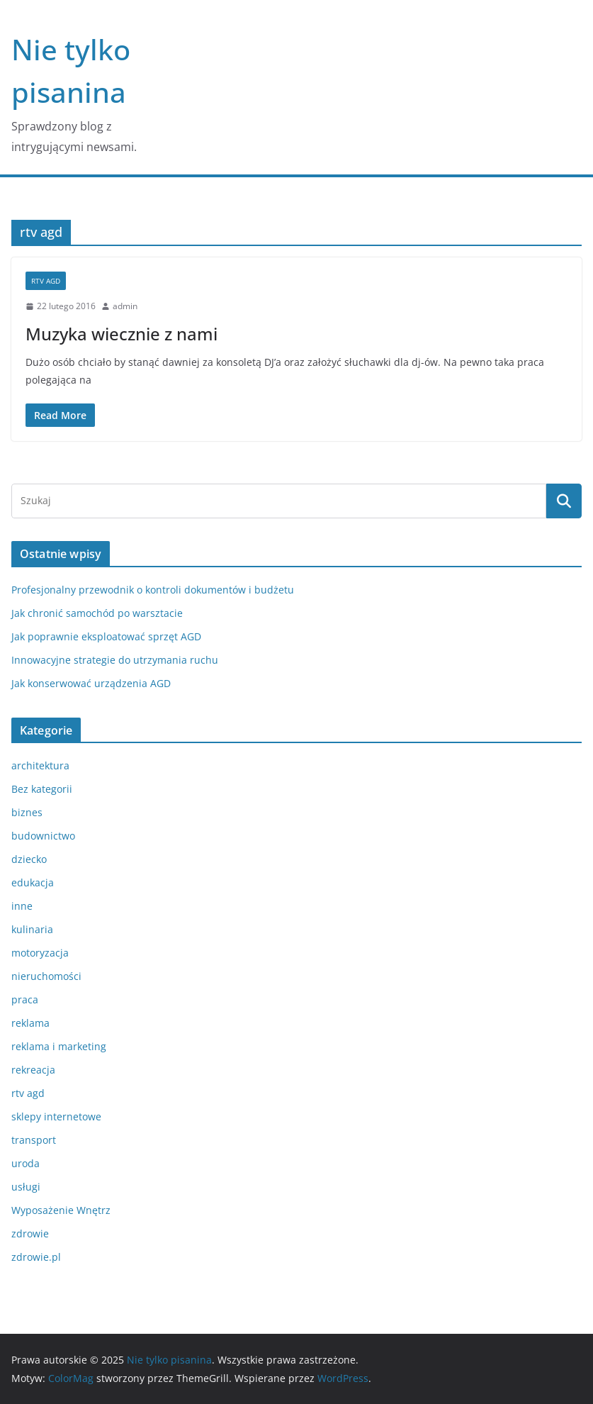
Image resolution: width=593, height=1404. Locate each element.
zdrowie (30, 1233)
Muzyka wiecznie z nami (122, 333)
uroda (25, 1163)
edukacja (32, 882)
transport (33, 1140)
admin (125, 306)
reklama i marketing (58, 1046)
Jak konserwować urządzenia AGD (91, 683)
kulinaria (32, 929)
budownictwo (43, 835)
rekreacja (33, 1069)
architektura (40, 765)
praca (24, 999)
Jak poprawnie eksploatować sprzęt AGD (106, 636)
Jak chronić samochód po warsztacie (97, 613)
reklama (30, 1023)
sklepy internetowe (56, 1116)
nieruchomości (46, 976)
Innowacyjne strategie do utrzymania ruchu (114, 660)
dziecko (29, 859)
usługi (25, 1186)
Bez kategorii (41, 789)
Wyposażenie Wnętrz (61, 1210)
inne (22, 906)
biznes (27, 812)
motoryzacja (40, 952)
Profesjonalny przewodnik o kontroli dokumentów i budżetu (152, 589)
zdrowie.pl (36, 1257)
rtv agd (45, 281)
